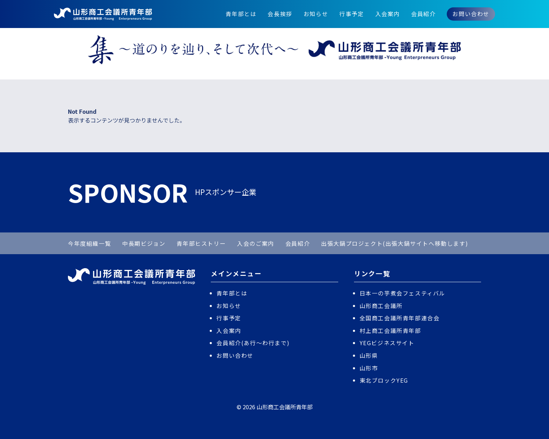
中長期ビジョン (143, 243)
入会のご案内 (255, 243)
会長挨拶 (279, 13)
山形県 (369, 355)
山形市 (369, 368)
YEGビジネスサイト (387, 343)
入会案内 (387, 13)
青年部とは (240, 13)
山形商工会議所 (381, 305)
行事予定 (351, 13)
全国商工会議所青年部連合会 (400, 318)
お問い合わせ (470, 13)
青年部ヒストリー (201, 243)
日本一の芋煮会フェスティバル (402, 293)
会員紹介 (423, 13)
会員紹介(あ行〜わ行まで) (253, 343)
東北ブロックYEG (384, 380)
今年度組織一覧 (89, 243)
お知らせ (316, 13)
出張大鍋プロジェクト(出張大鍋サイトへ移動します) (394, 243)
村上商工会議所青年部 (390, 330)
